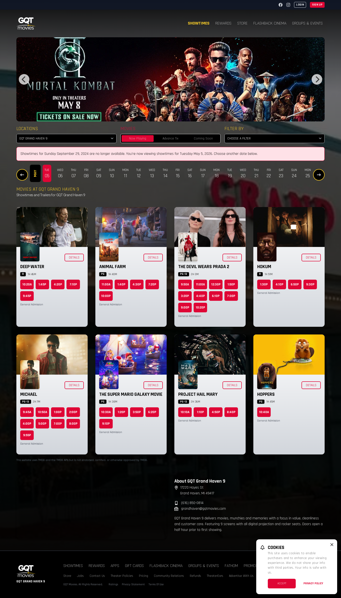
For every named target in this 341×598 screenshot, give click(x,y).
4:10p (279, 284)
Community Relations (169, 576)
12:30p (216, 284)
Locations (27, 129)
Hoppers (266, 394)
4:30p (136, 284)
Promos (251, 565)
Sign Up (317, 4)
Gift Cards (134, 565)
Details (74, 257)
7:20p (152, 284)
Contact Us (97, 576)
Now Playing (137, 138)
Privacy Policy (313, 583)
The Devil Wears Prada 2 (203, 267)
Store (242, 23)
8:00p (73, 424)
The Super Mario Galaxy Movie (130, 394)
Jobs (80, 576)
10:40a (264, 412)
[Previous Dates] (22, 175)
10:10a (185, 412)
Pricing (143, 576)
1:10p (200, 412)
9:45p (27, 296)
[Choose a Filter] (274, 138)
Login (300, 4)
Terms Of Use (156, 584)
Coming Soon (203, 138)
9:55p (27, 435)
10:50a (42, 412)
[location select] (66, 138)
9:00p (185, 307)
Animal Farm (112, 267)
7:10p (73, 284)
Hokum (264, 267)
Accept (281, 583)
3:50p (137, 412)
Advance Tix (170, 138)
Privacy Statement (133, 584)
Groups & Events (307, 23)
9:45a (27, 412)
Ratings (113, 584)
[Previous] (24, 79)
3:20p (185, 296)
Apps (115, 565)
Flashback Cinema (269, 23)
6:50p (295, 284)
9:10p (106, 424)
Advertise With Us (241, 576)
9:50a (185, 284)
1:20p (121, 412)
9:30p (310, 284)
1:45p (42, 284)
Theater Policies (122, 576)
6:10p (216, 296)
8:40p (231, 412)
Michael (28, 394)
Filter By (233, 129)
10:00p (106, 296)
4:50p (216, 412)
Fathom (231, 565)
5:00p (42, 424)
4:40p (200, 296)
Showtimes (199, 23)
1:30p (264, 284)
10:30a (106, 412)
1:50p (231, 284)
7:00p (58, 424)
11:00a (106, 284)
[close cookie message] (331, 544)
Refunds (195, 576)
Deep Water (32, 267)
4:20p (58, 284)
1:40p (121, 284)
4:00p (27, 424)
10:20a (27, 284)
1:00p (58, 412)
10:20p (200, 307)
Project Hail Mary (197, 394)
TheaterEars (215, 576)
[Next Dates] (319, 175)
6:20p (152, 412)
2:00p (73, 412)
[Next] (317, 79)
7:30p (231, 296)
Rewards (223, 23)
